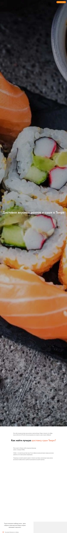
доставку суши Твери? (44, 440)
